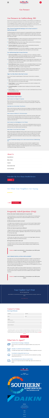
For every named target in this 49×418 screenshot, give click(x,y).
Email (24, 298)
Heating (24, 416)
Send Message (24, 336)
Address (9, 319)
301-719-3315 (24, 374)
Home (24, 412)
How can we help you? (11, 324)
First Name (9, 313)
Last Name (26, 313)
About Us (24, 414)
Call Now (10, 179)
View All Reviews (16, 202)
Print (27, 298)
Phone (8, 316)
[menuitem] (24, 157)
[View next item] (9, 202)
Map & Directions (24, 408)
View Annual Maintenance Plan (13, 93)
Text (22, 298)
